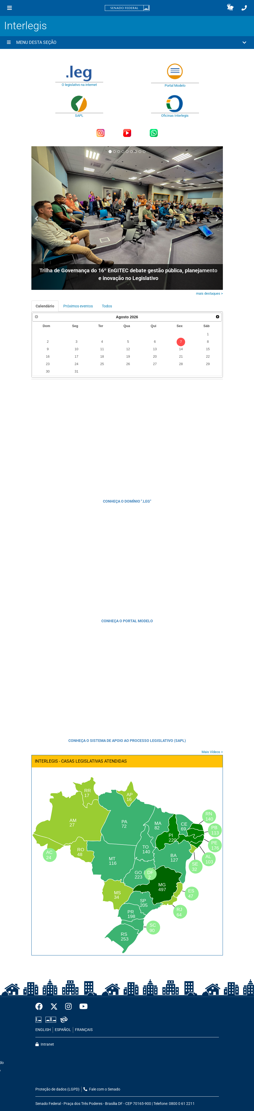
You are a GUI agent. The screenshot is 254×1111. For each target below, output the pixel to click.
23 (48, 364)
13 (155, 349)
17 (76, 356)
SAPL (79, 116)
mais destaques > (209, 293)
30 (48, 371)
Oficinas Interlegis (175, 116)
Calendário (45, 306)
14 (181, 349)
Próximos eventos (78, 306)
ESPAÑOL (63, 1030)
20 (155, 356)
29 (208, 364)
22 (208, 356)
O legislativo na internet (79, 85)
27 (155, 364)
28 (181, 364)
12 (128, 349)
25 (102, 364)
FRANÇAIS (84, 1030)
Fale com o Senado (102, 1089)
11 (102, 349)
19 (128, 356)
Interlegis (25, 25)
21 (181, 356)
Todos (107, 306)
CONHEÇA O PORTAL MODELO (127, 621)
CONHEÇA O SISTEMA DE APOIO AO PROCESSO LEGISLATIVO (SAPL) (127, 740)
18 (102, 356)
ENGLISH (43, 1030)
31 (76, 371)
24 (76, 364)
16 (48, 356)
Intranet (44, 1044)
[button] (230, 8)
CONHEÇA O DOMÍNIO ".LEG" (127, 501)
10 (76, 349)
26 (128, 364)
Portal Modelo (175, 85)
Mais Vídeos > (212, 752)
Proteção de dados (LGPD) (57, 1089)
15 (208, 349)
